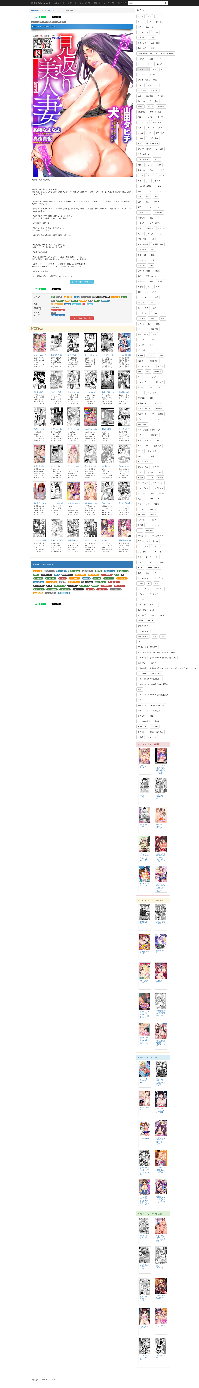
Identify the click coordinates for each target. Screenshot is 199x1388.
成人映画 (149, 530)
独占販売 (141, 112)
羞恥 (154, 69)
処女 (162, 69)
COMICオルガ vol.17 (144, 1327)
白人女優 (141, 716)
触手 (156, 297)
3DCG (140, 568)
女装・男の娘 (143, 244)
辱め (148, 197)
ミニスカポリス (144, 578)
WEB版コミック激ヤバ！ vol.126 (95, 429)
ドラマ (157, 181)
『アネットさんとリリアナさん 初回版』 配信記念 (157, 658)
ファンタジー (45, 11)
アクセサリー (155, 594)
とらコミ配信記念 (153, 711)
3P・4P (151, 128)
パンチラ (141, 387)
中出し (148, 64)
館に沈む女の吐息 (144, 1108)
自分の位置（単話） (74, 392)
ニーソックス (143, 308)
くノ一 (140, 393)
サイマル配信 (155, 223)
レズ (139, 64)
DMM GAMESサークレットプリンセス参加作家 (156, 53)
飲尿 (148, 446)
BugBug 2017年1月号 (144, 952)
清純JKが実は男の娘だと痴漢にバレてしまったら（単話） (144, 1171)
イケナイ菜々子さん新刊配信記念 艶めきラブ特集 (156, 652)
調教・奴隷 (157, 122)
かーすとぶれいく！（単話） (144, 1237)
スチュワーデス (159, 546)
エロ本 (140, 175)
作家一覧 (97, 3)
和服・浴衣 (142, 48)
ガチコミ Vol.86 (143, 766)
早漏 (139, 504)
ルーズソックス (154, 525)
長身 (139, 557)
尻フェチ (159, 382)
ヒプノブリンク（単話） (76, 355)
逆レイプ (161, 281)
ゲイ (139, 419)
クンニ (140, 133)
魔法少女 (141, 303)
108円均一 (158, 212)
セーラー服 (142, 377)
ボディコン (142, 520)
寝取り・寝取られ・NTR (147, 80)
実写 (156, 583)
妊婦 (139, 446)
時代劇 (153, 377)
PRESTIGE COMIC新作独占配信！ (151, 705)
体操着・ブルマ (144, 212)
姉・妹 (155, 32)
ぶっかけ (159, 149)
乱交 (153, 48)
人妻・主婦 (155, 43)
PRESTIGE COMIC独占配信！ (149, 679)
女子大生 (161, 175)
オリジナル (142, 91)
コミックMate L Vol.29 (41, 355)
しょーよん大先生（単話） (93, 392)
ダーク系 (141, 350)
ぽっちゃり (142, 329)
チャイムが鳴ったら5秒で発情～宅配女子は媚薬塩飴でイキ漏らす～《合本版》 (160, 769)
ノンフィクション (144, 589)
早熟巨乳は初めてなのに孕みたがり (130, 540)
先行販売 (161, 106)
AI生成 (140, 737)
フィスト (149, 419)
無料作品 (157, 446)
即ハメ (140, 451)
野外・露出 (154, 101)
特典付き (153, 509)
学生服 (160, 117)
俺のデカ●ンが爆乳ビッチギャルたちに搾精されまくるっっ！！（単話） (160, 888)
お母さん (141, 170)
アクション (142, 599)
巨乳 (139, 27)
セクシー (149, 207)
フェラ (152, 38)
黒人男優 (154, 727)
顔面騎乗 (154, 435)
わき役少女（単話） (74, 429)
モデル (150, 472)
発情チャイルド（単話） (42, 429)
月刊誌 (140, 525)
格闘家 (140, 477)
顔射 (154, 334)
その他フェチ (143, 313)
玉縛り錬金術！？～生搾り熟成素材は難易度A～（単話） (160, 1082)
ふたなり (141, 59)
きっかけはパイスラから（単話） (144, 1266)
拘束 (139, 371)
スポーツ (161, 207)
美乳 (149, 16)
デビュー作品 (143, 467)
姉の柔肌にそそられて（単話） (44, 503)
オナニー (161, 228)
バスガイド (142, 536)
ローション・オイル (145, 366)
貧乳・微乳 (160, 133)
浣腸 (148, 371)
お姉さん (159, 22)
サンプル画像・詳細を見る (82, 282)
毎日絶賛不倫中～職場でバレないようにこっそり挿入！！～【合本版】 (160, 858)
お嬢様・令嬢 (158, 244)
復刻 (162, 636)
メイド (160, 59)
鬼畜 (151, 218)
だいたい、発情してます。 (144, 884)
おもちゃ (151, 356)
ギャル (150, 175)
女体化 (140, 356)
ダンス (153, 520)
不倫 (151, 170)
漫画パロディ (143, 636)
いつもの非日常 (160, 1326)
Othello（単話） (107, 429)
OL (150, 22)
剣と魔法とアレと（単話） (110, 466)
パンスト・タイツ (144, 462)
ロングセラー (160, 578)
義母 (151, 281)
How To (141, 642)
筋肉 (159, 472)
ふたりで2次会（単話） (58, 503)
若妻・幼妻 (142, 255)
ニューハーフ (151, 573)
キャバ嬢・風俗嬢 (144, 186)
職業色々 (141, 361)
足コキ (140, 234)
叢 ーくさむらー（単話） (93, 355)
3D (149, 583)
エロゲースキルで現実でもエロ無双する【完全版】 (160, 1170)
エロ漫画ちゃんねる (41, 3)
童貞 (149, 287)
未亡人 (160, 366)
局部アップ (142, 414)
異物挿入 (157, 371)
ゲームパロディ (153, 568)
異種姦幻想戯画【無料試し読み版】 (160, 1297)
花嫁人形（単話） (57, 355)
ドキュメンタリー (158, 536)
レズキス (153, 663)
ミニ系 (158, 186)
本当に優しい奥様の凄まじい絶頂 (79, 503)
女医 (158, 324)
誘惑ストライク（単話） (160, 1267)
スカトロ (161, 419)
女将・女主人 (151, 292)
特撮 (151, 716)
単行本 (140, 16)
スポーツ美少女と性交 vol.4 (144, 1080)
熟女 (159, 165)
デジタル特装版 (144, 721)
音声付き (141, 732)
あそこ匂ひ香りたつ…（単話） (129, 429)
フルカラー (158, 202)
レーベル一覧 (109, 3)
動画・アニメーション (146, 610)
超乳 (153, 456)
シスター (141, 75)
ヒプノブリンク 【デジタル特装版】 (160, 1110)
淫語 (162, 318)
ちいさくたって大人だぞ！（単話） (96, 540)
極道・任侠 (142, 424)
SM (159, 218)
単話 (156, 197)
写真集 (161, 615)
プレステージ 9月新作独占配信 (149, 674)
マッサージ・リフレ (153, 191)
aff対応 (152, 303)
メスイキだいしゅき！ (109, 540)
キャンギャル (143, 488)
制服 (151, 265)
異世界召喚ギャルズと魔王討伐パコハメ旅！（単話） (160, 1013)
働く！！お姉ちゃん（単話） (60, 466)
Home (34, 11)
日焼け (140, 138)
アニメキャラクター (145, 631)
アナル (140, 85)
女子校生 (149, 96)
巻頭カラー (142, 456)
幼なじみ (141, 101)
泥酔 (139, 202)
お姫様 (157, 271)
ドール (155, 541)
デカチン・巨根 (144, 271)
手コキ (150, 106)
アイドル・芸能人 (144, 149)
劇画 (139, 292)
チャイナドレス (144, 552)
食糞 (153, 615)
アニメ (160, 499)
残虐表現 (158, 409)
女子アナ (158, 403)
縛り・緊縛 (152, 393)
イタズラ (141, 223)
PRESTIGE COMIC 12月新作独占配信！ (153, 695)
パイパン (156, 313)
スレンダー (150, 27)
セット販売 (152, 451)
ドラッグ (141, 509)
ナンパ (150, 477)
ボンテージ (142, 493)
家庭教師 (154, 329)
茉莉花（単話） (143, 922)
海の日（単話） (39, 392)
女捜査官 (153, 515)
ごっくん (153, 318)
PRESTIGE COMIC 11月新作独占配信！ (153, 684)
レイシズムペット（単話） (110, 355)
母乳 (139, 276)
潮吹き (140, 165)
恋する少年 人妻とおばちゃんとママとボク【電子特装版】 (160, 1239)
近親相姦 (141, 265)
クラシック (152, 737)
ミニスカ (149, 499)
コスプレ (141, 318)
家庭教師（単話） (160, 1356)
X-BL (158, 287)
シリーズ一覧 (85, 3)
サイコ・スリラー (144, 440)
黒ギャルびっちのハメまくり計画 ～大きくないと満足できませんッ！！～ (144, 1015)
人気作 (140, 583)
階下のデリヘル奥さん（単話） (78, 466)
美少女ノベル (143, 541)
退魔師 (160, 477)
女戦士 (152, 75)
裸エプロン (154, 361)
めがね (140, 287)
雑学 (139, 689)
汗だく (159, 387)
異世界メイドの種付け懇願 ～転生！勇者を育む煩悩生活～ (160, 1199)
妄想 (161, 356)
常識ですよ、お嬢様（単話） (160, 796)
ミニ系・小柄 (153, 138)
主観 (139, 700)
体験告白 (141, 218)
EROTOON (142, 727)
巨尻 (154, 308)
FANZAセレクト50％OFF (147, 605)
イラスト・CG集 (144, 409)
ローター (153, 350)
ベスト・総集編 (157, 414)
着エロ (157, 159)
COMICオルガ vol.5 (91, 503)
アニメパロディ (144, 626)
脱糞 (139, 573)
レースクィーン (152, 557)
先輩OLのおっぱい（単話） (128, 466)
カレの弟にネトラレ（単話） (144, 1357)
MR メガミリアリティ (144, 981)
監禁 (153, 250)
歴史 (153, 493)
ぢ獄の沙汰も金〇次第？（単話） (79, 540)
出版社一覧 (72, 3)
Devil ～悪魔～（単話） (109, 392)
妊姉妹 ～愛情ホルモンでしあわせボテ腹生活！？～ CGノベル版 (144, 1041)
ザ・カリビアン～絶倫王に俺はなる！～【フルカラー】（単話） (144, 857)
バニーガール (158, 483)
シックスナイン (144, 297)
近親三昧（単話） (40, 466)
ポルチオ (158, 552)
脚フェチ (141, 515)
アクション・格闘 (144, 324)
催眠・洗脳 (142, 239)
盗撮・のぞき (143, 334)
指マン (160, 128)
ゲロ (139, 530)
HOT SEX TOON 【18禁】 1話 (160, 826)
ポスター (159, 589)
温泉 (139, 197)
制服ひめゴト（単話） (144, 825)
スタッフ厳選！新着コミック (149, 430)
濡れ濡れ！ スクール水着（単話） (130, 392)
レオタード (142, 260)
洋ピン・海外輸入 (156, 732)
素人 (139, 207)
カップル (141, 38)
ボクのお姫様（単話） (160, 922)
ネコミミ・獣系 (155, 112)
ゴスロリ (141, 340)
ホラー (152, 345)
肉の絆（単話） (107, 503)
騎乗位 (140, 106)
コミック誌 (142, 43)
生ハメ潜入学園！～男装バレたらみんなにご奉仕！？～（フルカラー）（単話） (144, 1201)
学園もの (154, 91)
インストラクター (144, 382)
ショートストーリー (145, 621)
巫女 (151, 59)
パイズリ (159, 64)
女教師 (153, 239)
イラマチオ (142, 435)
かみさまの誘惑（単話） (59, 392)
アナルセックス (144, 159)
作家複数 (141, 398)
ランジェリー (143, 122)
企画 (148, 504)
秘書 (153, 260)
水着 (139, 144)
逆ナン (140, 128)
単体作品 (141, 663)
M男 (151, 387)
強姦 (139, 191)
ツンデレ (149, 117)
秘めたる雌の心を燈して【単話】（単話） (160, 1043)
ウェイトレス (158, 488)
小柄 (149, 133)
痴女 (139, 117)
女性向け (141, 594)
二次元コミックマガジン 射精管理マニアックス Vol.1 (160, 1141)
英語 (139, 499)
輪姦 (153, 255)
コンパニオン (143, 546)
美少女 (160, 96)
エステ (140, 472)
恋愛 (139, 96)
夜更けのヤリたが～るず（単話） (144, 1298)
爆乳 (139, 711)
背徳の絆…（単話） (91, 466)
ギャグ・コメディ (154, 234)
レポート (141, 562)
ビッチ (150, 165)
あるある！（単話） (143, 796)
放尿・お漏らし (144, 154)
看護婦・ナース (144, 403)
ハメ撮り (141, 345)
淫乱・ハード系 (152, 144)
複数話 (156, 504)
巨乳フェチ (142, 250)
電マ (158, 440)
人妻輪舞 (159, 981)
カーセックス (143, 32)
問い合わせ (122, 3)
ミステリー (157, 467)
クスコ (152, 562)
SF (149, 181)
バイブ (140, 181)
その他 (161, 493)
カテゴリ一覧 (59, 3)
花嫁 (151, 398)
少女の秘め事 (144, 1138)
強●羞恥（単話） (160, 951)
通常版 (157, 721)
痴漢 (148, 202)
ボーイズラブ (143, 483)
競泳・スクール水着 (145, 228)
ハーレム (161, 170)
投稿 (154, 636)
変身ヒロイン (151, 276)
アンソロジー (153, 85)
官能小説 (141, 281)
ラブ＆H (141, 22)
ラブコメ (159, 16)
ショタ (152, 340)
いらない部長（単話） (126, 355)
